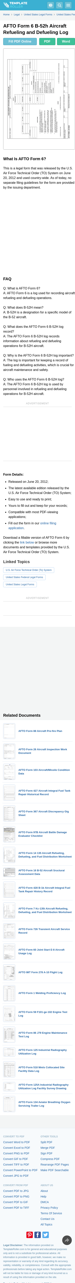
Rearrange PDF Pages (55, 1164)
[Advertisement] (37, 232)
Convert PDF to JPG (16, 1191)
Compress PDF (50, 1159)
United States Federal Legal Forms (24, 577)
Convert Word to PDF (16, 1142)
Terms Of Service (51, 1213)
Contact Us (47, 1218)
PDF (47, 41)
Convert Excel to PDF (16, 1147)
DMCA (45, 1202)
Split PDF (46, 1142)
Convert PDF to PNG (16, 1196)
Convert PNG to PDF (16, 1153)
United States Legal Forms (20, 584)
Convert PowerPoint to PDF (20, 1170)
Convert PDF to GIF (15, 1202)
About (44, 1191)
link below (27, 542)
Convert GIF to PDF (15, 1159)
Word (66, 41)
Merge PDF (48, 1147)
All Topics (46, 1224)
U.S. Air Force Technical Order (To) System (29, 570)
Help (43, 1196)
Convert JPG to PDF (16, 1175)
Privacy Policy (49, 1207)
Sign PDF (47, 1153)
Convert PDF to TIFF (16, 1207)
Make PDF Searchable (55, 1170)
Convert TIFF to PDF (16, 1164)
